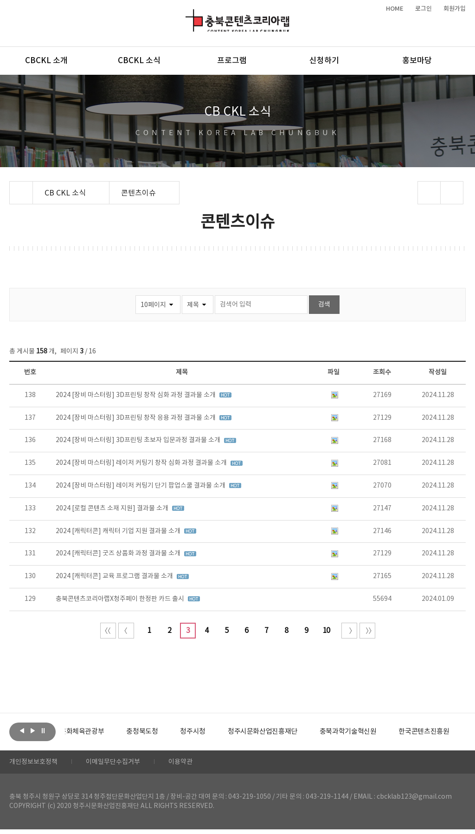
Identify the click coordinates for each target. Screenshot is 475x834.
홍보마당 (417, 60)
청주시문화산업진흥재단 (288, 732)
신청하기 (324, 60)
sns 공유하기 (429, 193)
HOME (395, 9)
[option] (100, 732)
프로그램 (232, 60)
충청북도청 (163, 732)
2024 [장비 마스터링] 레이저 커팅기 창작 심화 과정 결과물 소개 (142, 463)
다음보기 (32, 731)
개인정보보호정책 (37, 764)
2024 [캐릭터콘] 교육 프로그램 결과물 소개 (115, 576)
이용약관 (198, 764)
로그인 (423, 9)
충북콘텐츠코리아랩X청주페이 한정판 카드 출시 (121, 599)
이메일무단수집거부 (124, 764)
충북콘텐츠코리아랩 (188, 14)
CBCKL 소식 (139, 60)
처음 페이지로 (108, 631)
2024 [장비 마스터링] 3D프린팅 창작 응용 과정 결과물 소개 (136, 418)
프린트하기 (451, 193)
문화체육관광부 (99, 732)
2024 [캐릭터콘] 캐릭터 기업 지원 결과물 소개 (119, 531)
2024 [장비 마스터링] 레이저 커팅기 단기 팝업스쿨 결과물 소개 (141, 485)
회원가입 (454, 9)
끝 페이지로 (367, 631)
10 (326, 630)
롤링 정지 (43, 731)
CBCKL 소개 (46, 60)
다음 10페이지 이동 (349, 631)
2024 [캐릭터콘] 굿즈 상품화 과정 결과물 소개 (119, 553)
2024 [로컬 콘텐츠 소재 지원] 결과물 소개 (113, 508)
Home (12, 187)
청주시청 (215, 732)
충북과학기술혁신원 (378, 732)
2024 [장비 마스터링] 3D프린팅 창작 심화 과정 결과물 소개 (136, 395)
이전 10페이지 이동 (126, 631)
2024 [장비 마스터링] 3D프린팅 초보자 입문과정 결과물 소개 (139, 440)
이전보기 (21, 731)
